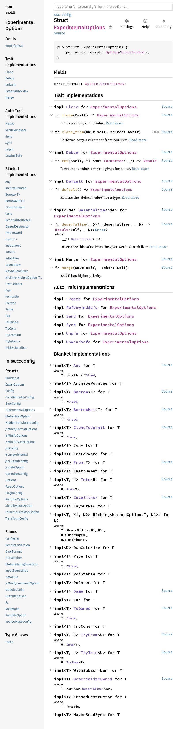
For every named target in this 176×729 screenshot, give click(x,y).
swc (57, 15)
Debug (72, 152)
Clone (72, 106)
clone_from (73, 132)
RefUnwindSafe (82, 307)
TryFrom (89, 634)
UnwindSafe (78, 341)
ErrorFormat (133, 52)
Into (85, 479)
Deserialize (91, 210)
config (66, 15)
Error (100, 229)
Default (74, 181)
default (69, 189)
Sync (71, 324)
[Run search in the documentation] (113, 7)
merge (67, 267)
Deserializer (81, 239)
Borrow (80, 391)
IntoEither (85, 497)
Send (71, 316)
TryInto (89, 652)
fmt (65, 160)
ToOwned (81, 608)
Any (77, 365)
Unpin (72, 333)
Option (112, 52)
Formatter (114, 160)
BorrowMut (84, 409)
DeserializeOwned (92, 678)
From (78, 462)
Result (150, 160)
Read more (114, 123)
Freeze (73, 298)
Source (59, 33)
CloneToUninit (89, 427)
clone (67, 115)
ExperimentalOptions (113, 106)
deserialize (74, 224)
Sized (90, 375)
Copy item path (110, 27)
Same (78, 591)
